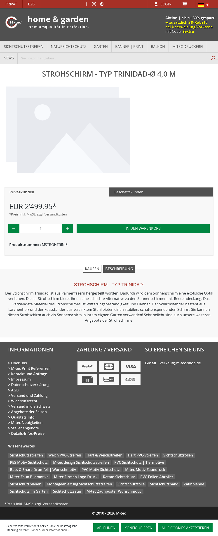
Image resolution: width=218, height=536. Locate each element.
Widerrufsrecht (24, 400)
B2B (31, 4)
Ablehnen (106, 527)
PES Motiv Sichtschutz (29, 462)
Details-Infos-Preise (28, 433)
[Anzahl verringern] (13, 228)
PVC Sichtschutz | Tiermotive (139, 462)
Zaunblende (194, 484)
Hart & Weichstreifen (104, 455)
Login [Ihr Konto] (166, 4)
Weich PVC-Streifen (64, 455)
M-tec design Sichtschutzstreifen (81, 462)
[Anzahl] (40, 228)
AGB (15, 390)
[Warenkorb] (186, 4)
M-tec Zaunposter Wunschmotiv (114, 491)
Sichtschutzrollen (178, 455)
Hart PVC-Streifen (143, 455)
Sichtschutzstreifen (26, 455)
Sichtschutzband (164, 484)
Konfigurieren (138, 527)
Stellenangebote (25, 428)
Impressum (21, 379)
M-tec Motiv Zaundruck (145, 469)
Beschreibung (119, 268)
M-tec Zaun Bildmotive (29, 476)
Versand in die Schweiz (30, 406)
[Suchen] (213, 58)
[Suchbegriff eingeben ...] (113, 58)
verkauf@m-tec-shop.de (180, 362)
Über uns (19, 362)
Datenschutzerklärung (30, 384)
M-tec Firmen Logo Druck (76, 476)
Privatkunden (21, 192)
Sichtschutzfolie (131, 484)
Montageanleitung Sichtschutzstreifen (79, 484)
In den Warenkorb (143, 228)
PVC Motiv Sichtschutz (101, 469)
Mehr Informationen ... (56, 530)
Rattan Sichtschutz (119, 476)
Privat (11, 4)
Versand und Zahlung (29, 395)
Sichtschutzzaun (67, 491)
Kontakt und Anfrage (29, 373)
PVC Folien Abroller (156, 476)
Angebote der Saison (29, 411)
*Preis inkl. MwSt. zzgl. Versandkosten (38, 214)
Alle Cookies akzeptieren (185, 527)
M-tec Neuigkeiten (26, 422)
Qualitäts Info (23, 417)
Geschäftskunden (128, 192)
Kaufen (92, 268)
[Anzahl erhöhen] (67, 228)
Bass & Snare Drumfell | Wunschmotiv (43, 469)
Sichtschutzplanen (25, 484)
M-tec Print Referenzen (31, 368)
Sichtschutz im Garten (29, 491)
